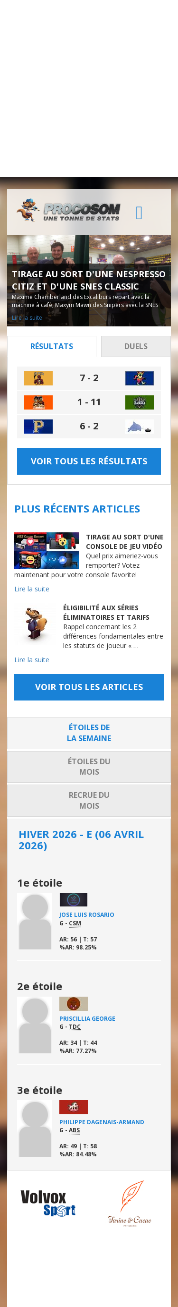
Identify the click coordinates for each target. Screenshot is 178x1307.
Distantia (58, 1298)
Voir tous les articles (89, 686)
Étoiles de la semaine (89, 732)
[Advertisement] (89, 88)
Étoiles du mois (89, 766)
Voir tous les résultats (89, 461)
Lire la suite (27, 318)
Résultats (51, 346)
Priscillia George (87, 1019)
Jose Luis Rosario (86, 915)
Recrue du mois (89, 800)
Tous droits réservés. (88, 1290)
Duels (136, 346)
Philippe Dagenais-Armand (101, 1122)
